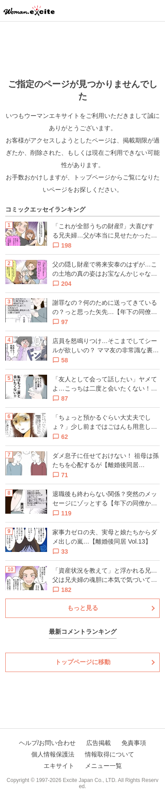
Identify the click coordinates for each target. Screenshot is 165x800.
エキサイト (59, 765)
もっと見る (82, 607)
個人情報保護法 (52, 754)
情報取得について (109, 754)
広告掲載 (98, 742)
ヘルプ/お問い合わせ (47, 742)
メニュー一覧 (103, 765)
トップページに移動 (82, 661)
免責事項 (133, 742)
